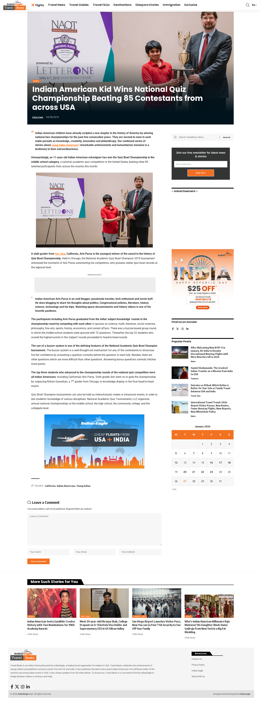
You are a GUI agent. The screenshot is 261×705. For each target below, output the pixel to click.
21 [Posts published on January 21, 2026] (193, 472)
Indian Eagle (39, 117)
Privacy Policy (198, 670)
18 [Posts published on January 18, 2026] (229, 463)
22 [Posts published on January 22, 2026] (202, 472)
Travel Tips (196, 395)
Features (195, 378)
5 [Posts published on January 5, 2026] (176, 453)
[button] (247, 5)
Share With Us (198, 682)
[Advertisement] (95, 285)
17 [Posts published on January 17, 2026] (220, 463)
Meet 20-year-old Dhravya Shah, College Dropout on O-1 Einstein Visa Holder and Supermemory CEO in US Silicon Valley (104, 630)
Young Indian (83, 486)
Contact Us (197, 664)
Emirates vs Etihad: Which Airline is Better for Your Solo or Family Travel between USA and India (210, 387)
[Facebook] (173, 327)
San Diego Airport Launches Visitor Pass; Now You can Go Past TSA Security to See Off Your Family (156, 630)
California (50, 486)
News (37, 81)
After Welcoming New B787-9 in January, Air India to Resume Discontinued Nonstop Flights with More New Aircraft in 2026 (209, 351)
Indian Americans (66, 486)
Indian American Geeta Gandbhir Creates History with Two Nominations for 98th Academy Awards (51, 630)
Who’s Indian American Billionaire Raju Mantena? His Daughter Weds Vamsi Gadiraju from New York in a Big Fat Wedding (207, 632)
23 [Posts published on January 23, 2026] (211, 472)
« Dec (174, 490)
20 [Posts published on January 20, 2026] (184, 472)
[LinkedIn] (188, 327)
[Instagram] (183, 327)
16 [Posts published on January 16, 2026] (211, 463)
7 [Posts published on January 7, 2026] (194, 453)
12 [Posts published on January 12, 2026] (176, 463)
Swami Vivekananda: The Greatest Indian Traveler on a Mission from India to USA (212, 370)
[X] (178, 327)
